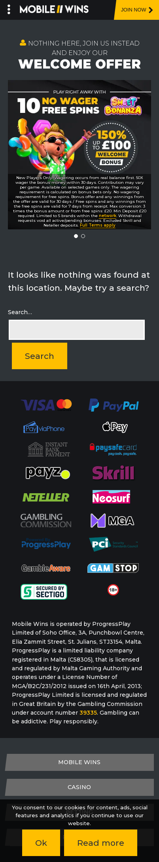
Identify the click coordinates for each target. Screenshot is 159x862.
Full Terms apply (97, 225)
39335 (88, 712)
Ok (41, 843)
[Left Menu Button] (9, 8)
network (107, 215)
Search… (20, 312)
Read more (100, 843)
